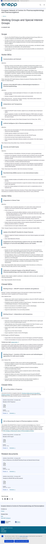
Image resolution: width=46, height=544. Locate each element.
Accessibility (3, 531)
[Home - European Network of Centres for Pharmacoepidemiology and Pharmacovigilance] (9, 4)
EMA (2, 516)
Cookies (2, 529)
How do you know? (24, 0)
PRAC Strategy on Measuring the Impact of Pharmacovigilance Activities (18, 430)
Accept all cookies (9, 541)
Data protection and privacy (7, 527)
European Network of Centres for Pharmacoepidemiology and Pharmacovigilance (22, 506)
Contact (2, 511)
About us (4, 16)
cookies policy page (23, 536)
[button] (5, 413)
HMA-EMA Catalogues (6, 518)
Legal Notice (3, 530)
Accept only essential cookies (21, 541)
